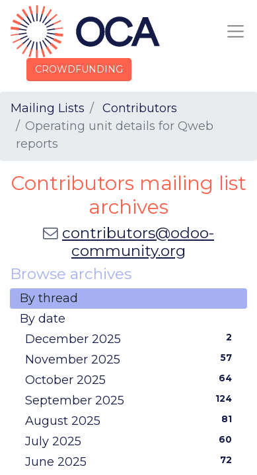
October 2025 (131, 379)
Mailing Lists (48, 108)
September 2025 (131, 400)
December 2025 (131, 338)
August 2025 (131, 420)
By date (42, 318)
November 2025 (131, 359)
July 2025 (131, 441)
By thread (49, 298)
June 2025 (131, 461)
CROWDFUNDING (79, 69)
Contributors (139, 108)
